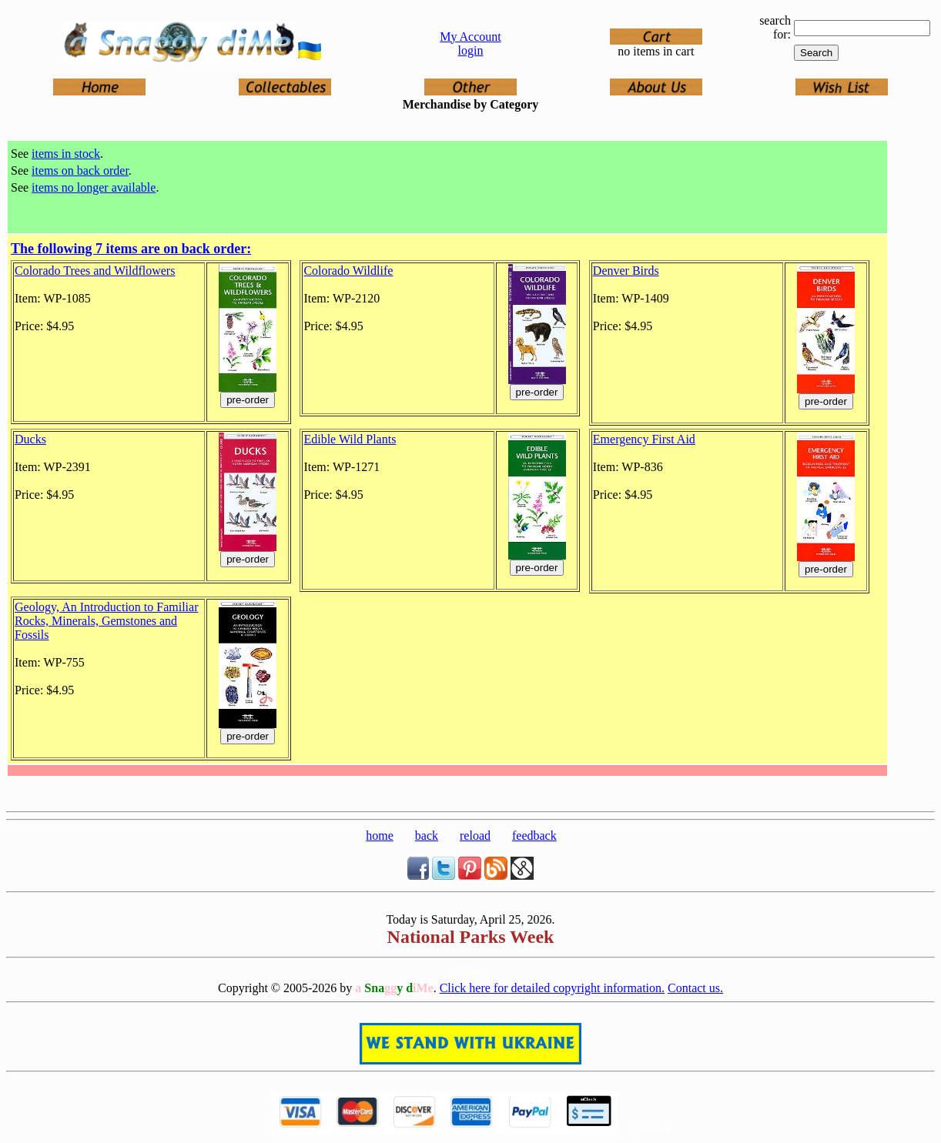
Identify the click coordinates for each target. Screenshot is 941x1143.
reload (475, 835)
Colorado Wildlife (348, 270)
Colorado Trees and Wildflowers (95, 270)
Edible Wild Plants (349, 439)
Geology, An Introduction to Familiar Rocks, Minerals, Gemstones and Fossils (106, 620)
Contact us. (695, 987)
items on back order (80, 170)
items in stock (66, 153)
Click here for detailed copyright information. (552, 987)
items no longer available (94, 187)
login (471, 50)
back (426, 835)
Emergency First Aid (644, 439)
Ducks (30, 439)
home (379, 835)
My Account (470, 36)
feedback (534, 835)
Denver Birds (626, 270)
